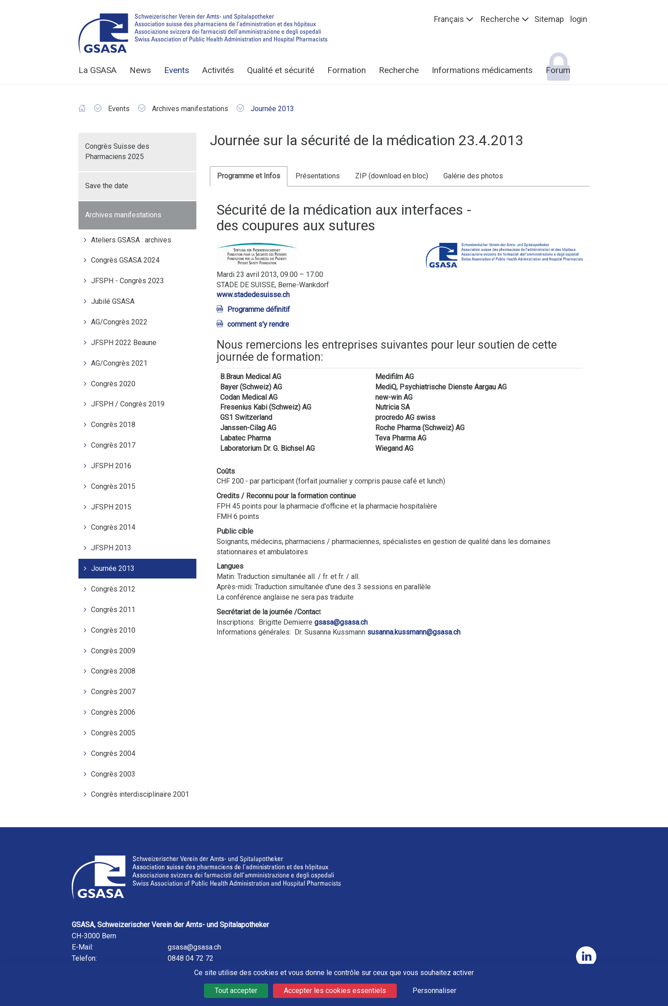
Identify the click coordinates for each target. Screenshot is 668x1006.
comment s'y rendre (258, 324)
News (140, 70)
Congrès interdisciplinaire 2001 (140, 794)
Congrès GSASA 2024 (125, 260)
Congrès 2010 (113, 630)
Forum (558, 70)
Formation (346, 70)
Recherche (500, 19)
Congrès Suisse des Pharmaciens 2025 (117, 151)
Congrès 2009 (113, 651)
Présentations (317, 176)
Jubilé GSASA (112, 301)
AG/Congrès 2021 (119, 363)
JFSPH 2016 (111, 466)
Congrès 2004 (113, 753)
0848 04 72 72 (190, 958)
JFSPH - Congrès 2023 (127, 280)
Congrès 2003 (113, 774)
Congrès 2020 (113, 384)
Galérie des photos (473, 176)
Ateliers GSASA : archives (131, 240)
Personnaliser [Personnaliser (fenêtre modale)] (434, 990)
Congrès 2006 (113, 712)
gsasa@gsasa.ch (341, 622)
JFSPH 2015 (111, 507)
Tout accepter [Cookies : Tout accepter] (236, 990)
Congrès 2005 (113, 733)
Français (449, 19)
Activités (218, 70)
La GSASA (97, 70)
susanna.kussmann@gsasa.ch (413, 632)
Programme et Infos (248, 176)
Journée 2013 (112, 568)
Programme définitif (258, 309)
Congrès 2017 (113, 445)
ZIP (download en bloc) (391, 176)
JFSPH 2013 (111, 548)
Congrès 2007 (113, 691)
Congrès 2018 (113, 424)
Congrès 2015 (113, 486)
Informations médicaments (482, 70)
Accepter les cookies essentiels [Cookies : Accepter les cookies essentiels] (335, 990)
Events (176, 70)
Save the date (106, 185)
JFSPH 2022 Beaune (123, 342)
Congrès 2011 (113, 609)
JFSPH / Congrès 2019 (128, 404)
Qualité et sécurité (280, 70)
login (578, 19)
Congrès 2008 (113, 671)
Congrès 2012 (113, 589)
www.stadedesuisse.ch (253, 294)
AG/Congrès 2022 (119, 322)
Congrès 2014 (113, 527)
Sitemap (549, 19)
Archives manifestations (123, 215)
